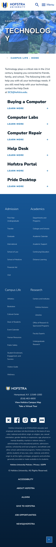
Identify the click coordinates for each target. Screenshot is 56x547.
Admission (11, 209)
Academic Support (40, 244)
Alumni (26, 497)
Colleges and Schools (41, 229)
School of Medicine (14, 259)
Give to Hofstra (25, 506)
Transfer (10, 229)
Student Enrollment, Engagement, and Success (15, 356)
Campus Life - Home (25, 58)
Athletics (10, 299)
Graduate (10, 236)
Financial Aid (12, 267)
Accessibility (25, 479)
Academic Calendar (40, 236)
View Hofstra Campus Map (28, 402)
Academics (37, 209)
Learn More (15, 108)
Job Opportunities (25, 515)
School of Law (12, 252)
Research (36, 290)
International (12, 244)
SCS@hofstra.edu (17, 92)
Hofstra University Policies (21, 465)
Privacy (36, 465)
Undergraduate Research (39, 343)
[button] (49, 540)
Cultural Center (13, 314)
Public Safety (12, 345)
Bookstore (11, 306)
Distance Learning (40, 259)
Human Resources (14, 337)
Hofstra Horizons (41, 307)
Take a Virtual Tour (28, 406)
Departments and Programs (39, 219)
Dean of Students (14, 322)
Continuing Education (41, 252)
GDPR (43, 465)
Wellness (11, 374)
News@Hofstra (25, 523)
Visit (9, 275)
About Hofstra (25, 488)
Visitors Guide (12, 367)
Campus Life (13, 21)
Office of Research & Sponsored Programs (41, 324)
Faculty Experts (39, 333)
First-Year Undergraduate (13, 219)
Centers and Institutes (41, 299)
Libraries (38, 315)
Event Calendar (13, 330)
